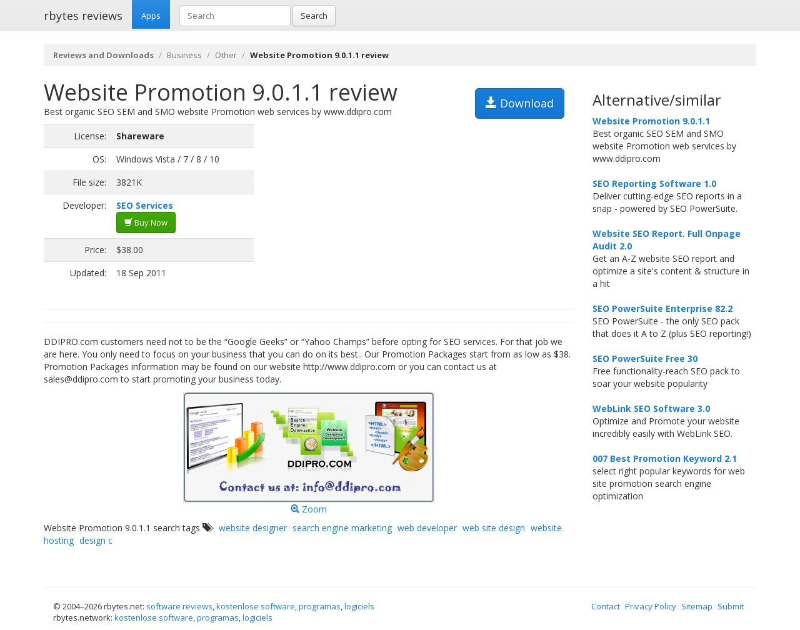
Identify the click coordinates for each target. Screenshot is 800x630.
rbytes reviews (83, 15)
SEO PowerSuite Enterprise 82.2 (662, 308)
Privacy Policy (650, 606)
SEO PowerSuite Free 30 (645, 358)
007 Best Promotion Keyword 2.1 (664, 458)
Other (226, 55)
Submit (731, 606)
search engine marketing (342, 528)
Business (184, 55)
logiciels (359, 606)
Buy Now (146, 222)
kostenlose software (255, 606)
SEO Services (144, 205)
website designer (253, 528)
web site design (493, 528)
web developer (427, 528)
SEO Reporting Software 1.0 (654, 183)
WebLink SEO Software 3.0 (651, 408)
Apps (151, 15)
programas (320, 606)
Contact (605, 606)
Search (314, 15)
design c (95, 540)
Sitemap (696, 606)
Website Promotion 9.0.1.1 (651, 121)
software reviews (179, 606)
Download (520, 103)
